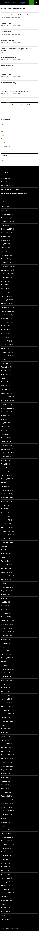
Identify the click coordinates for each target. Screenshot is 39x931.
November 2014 (6, 714)
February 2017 (6, 613)
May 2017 (4, 602)
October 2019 (5, 494)
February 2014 (6, 747)
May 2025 (4, 244)
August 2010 (5, 904)
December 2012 (6, 800)
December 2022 (6, 352)
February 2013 (6, 792)
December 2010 (6, 889)
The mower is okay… (7, 185)
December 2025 (6, 221)
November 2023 (6, 311)
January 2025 (5, 259)
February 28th (6, 23)
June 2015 (4, 688)
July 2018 (4, 550)
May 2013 (4, 781)
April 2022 (4, 382)
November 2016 (6, 624)
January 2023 (5, 348)
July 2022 (4, 371)
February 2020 (6, 479)
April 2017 (4, 606)
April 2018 (4, 561)
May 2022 (4, 378)
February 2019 (6, 524)
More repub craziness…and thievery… (14, 91)
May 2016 (4, 647)
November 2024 (6, 266)
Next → (29, 105)
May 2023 (4, 333)
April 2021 (4, 427)
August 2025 (5, 233)
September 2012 (6, 811)
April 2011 (4, 874)
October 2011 (5, 852)
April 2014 (4, 740)
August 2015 (5, 680)
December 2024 (6, 262)
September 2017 (6, 587)
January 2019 (5, 527)
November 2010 (6, 893)
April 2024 (4, 292)
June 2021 (4, 419)
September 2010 (6, 900)
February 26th (6, 74)
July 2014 (4, 729)
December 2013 (6, 755)
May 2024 (4, 289)
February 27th (6, 32)
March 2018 (5, 565)
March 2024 (5, 296)
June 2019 (4, 509)
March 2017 (5, 609)
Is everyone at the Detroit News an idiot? (15, 15)
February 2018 (6, 568)
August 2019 (5, 501)
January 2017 (5, 617)
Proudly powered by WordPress (9, 928)
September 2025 (6, 229)
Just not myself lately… (9, 83)
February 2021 (6, 434)
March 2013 (5, 788)
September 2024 (6, 274)
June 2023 (4, 330)
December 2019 (6, 486)
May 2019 (4, 512)
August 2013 (5, 770)
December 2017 (6, 576)
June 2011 (4, 867)
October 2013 (5, 762)
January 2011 (5, 885)
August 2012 (5, 814)
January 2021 (5, 438)
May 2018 (4, 557)
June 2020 (4, 464)
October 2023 (5, 315)
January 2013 (5, 796)
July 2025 (4, 236)
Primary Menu (36, 2)
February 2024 (6, 300)
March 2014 (5, 744)
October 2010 (5, 897)
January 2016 (5, 662)
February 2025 (6, 255)
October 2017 (5, 583)
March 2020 (5, 475)
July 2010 (4, 908)
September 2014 (6, 721)
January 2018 (5, 572)
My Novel (4, 131)
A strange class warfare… (10, 57)
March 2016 (5, 654)
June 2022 (4, 374)
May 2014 (4, 736)
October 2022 (5, 359)
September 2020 (6, 453)
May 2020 (4, 468)
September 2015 (6, 676)
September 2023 (6, 318)
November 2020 (6, 445)
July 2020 (4, 460)
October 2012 (5, 807)
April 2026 (4, 206)
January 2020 (5, 482)
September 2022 (6, 363)
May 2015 (4, 691)
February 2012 (6, 837)
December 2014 (6, 710)
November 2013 (6, 759)
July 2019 (4, 505)
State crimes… (5, 178)
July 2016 (4, 639)
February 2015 (6, 703)
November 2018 (6, 535)
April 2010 (4, 919)
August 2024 (5, 277)
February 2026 (6, 214)
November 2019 (6, 490)
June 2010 (4, 911)
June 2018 (4, 553)
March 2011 (5, 878)
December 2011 (6, 844)
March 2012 (5, 833)
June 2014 (4, 732)
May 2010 (4, 915)
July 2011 (4, 863)
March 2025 (5, 251)
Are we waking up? (7, 40)
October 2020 (5, 449)
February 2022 (6, 389)
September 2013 (6, 766)
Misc (2, 124)
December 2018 (6, 531)
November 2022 (6, 356)
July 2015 (4, 684)
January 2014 (5, 751)
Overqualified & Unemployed (13, 2)
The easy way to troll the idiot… (11, 189)
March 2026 (5, 210)
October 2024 (5, 270)
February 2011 (6, 882)
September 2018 (6, 542)
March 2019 (5, 520)
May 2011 (4, 870)
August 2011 (5, 859)
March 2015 (5, 699)
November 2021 (6, 400)
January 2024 (5, 303)
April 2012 (4, 829)
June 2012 (4, 822)
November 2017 (6, 579)
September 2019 (6, 497)
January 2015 (5, 706)
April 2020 (4, 471)
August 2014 (5, 725)
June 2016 (4, 643)
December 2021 (6, 397)
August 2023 (5, 322)
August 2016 (5, 635)
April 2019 (4, 516)
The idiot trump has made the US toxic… (14, 193)
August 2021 (5, 412)
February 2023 (6, 344)
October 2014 (5, 717)
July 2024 (4, 281)
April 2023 (4, 337)
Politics (3, 135)
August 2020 (5, 456)
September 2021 (6, 408)
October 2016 (5, 628)
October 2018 (5, 538)
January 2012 (5, 841)
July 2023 (4, 326)
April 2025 (4, 247)
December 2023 (6, 307)
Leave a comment (16, 17)
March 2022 (5, 385)
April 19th (4, 182)
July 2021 (4, 415)
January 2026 (5, 218)
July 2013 (4, 773)
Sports (3, 143)
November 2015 (6, 669)
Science (3, 139)
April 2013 (4, 785)
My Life (3, 128)
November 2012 (6, 803)
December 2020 (6, 441)
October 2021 (5, 404)
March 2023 (5, 341)
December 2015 (6, 665)
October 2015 (5, 673)
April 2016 (4, 650)
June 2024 (4, 285)
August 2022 (5, 367)
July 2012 (4, 818)
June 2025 (4, 240)
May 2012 (4, 826)
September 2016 (6, 632)
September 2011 (6, 855)
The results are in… (7, 66)
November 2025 (6, 225)
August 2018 (5, 546)
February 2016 (6, 658)
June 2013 (4, 777)
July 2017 (4, 594)
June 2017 (4, 598)
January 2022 (5, 393)
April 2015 (4, 695)
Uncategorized (5, 146)
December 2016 (6, 620)
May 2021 (4, 423)
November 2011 (6, 848)
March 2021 (5, 430)
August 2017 (5, 591)
